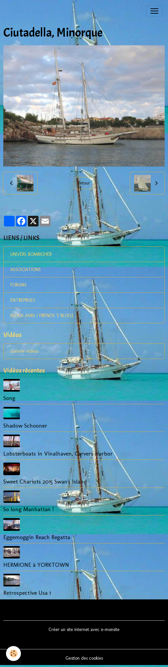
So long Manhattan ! (28, 508)
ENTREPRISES (22, 300)
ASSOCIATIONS (25, 269)
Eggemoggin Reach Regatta (36, 536)
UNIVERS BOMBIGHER (30, 254)
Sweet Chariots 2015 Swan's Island (45, 481)
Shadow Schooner (25, 425)
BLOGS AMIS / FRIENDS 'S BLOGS (42, 315)
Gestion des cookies (84, 658)
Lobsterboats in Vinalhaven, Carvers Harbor (58, 453)
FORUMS (18, 285)
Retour (84, 183)
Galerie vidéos (24, 351)
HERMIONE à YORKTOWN (36, 564)
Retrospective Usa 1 (27, 592)
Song (9, 397)
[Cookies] (13, 653)
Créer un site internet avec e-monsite (84, 629)
